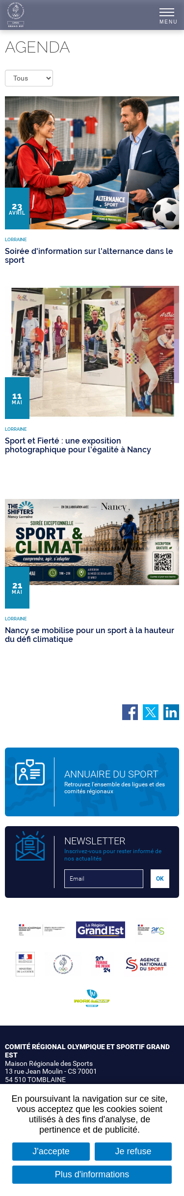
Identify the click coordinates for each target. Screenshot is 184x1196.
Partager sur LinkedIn (171, 712)
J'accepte (50, 1151)
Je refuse (133, 1151)
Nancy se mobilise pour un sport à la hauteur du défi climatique (89, 634)
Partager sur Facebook (130, 712)
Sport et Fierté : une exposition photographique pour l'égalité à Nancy (78, 445)
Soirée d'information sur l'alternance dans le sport (89, 255)
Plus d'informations (92, 1174)
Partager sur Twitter (150, 712)
